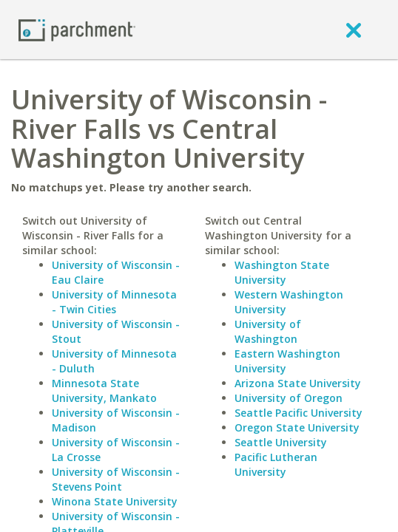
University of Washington (268, 331)
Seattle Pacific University (298, 413)
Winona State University (115, 501)
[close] (353, 29)
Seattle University (281, 442)
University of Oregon (289, 398)
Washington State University (282, 272)
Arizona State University (298, 383)
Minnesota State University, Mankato (104, 390)
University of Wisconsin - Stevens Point (116, 479)
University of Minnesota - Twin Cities (114, 301)
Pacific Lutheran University (276, 464)
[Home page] (76, 29)
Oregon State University (297, 427)
